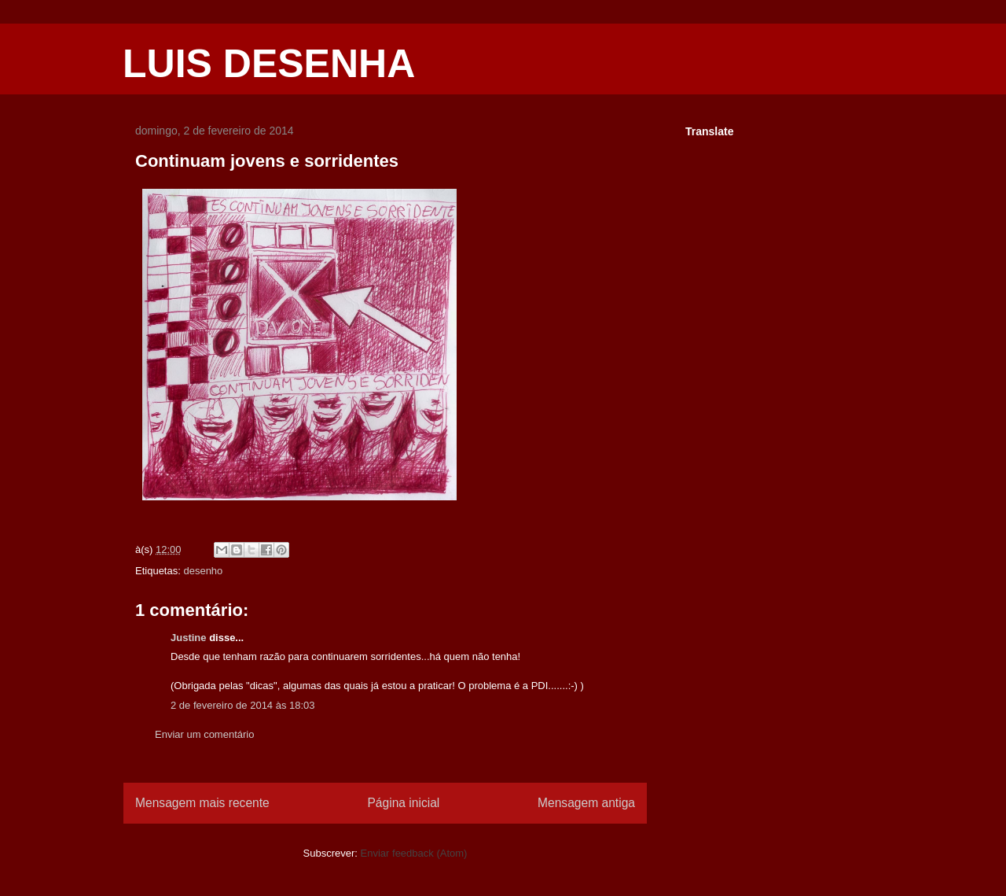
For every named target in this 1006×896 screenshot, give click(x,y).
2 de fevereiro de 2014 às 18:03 (243, 705)
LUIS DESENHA (269, 64)
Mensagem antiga (586, 802)
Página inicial (403, 802)
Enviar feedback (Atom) (414, 853)
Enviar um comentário (204, 734)
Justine (189, 637)
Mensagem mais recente (202, 802)
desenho (202, 571)
